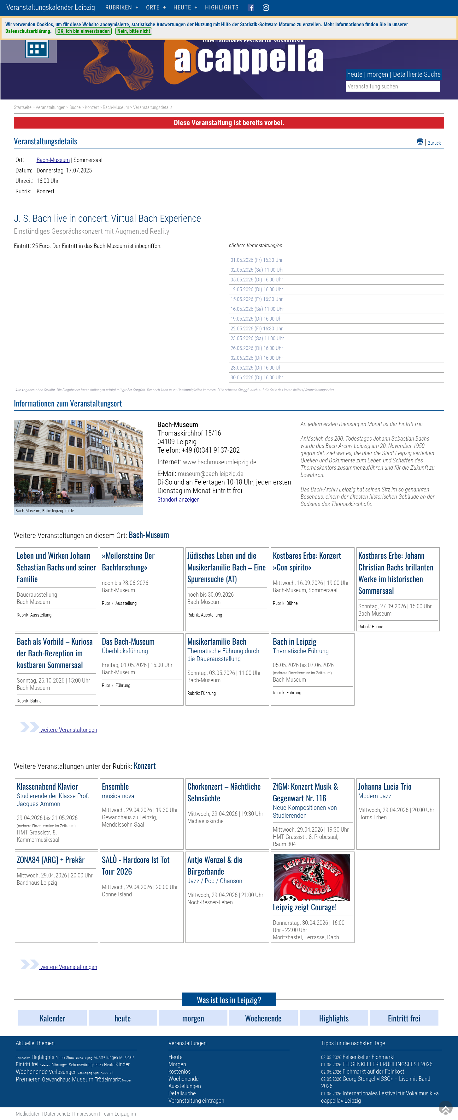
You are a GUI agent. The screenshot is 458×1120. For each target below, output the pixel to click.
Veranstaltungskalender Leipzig (50, 7)
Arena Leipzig (84, 1058)
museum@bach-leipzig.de (211, 474)
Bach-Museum (116, 107)
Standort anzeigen (178, 499)
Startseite (23, 107)
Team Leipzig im (119, 1114)
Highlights (222, 7)
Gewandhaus (56, 1079)
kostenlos (179, 1071)
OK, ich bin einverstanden (83, 31)
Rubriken (118, 7)
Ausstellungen (106, 1057)
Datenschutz (57, 1114)
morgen (377, 74)
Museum (82, 1079)
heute (354, 74)
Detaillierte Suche (417, 74)
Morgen (127, 1080)
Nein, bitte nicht (133, 31)
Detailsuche (182, 1093)
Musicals (126, 1057)
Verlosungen (63, 1072)
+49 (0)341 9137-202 (211, 450)
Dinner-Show (65, 1058)
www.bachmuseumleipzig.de (219, 462)
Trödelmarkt (108, 1079)
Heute (109, 1064)
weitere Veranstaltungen (58, 729)
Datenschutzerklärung (27, 31)
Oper (96, 1073)
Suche (75, 107)
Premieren (28, 1079)
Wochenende (32, 1071)
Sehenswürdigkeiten (86, 1064)
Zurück (434, 143)
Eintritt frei (27, 1064)
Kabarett (107, 1072)
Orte (153, 7)
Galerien (45, 1065)
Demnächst (23, 1058)
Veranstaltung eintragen (196, 1100)
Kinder (122, 1064)
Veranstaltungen (50, 107)
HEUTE (182, 7)
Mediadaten (28, 1114)
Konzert (92, 107)
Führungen (59, 1065)
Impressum (86, 1114)
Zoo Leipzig (85, 1073)
